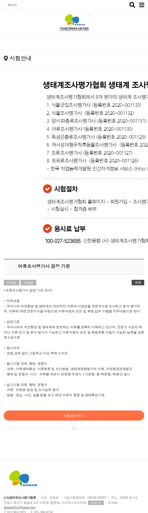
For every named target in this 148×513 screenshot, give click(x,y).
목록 (138, 282)
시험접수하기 (74, 416)
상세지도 (95, 502)
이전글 (11, 282)
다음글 (28, 282)
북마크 (12, 5)
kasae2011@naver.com (19, 507)
